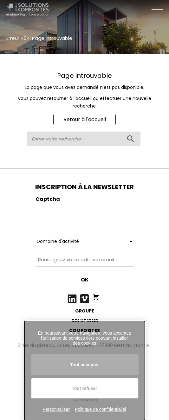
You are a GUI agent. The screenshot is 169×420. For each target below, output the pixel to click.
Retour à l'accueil (84, 119)
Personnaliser (56, 409)
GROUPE (84, 311)
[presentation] (84, 218)
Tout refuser (84, 388)
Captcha (48, 199)
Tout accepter (84, 364)
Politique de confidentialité (101, 409)
